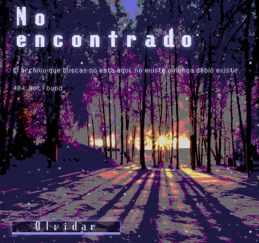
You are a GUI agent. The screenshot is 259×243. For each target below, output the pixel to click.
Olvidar (66, 226)
